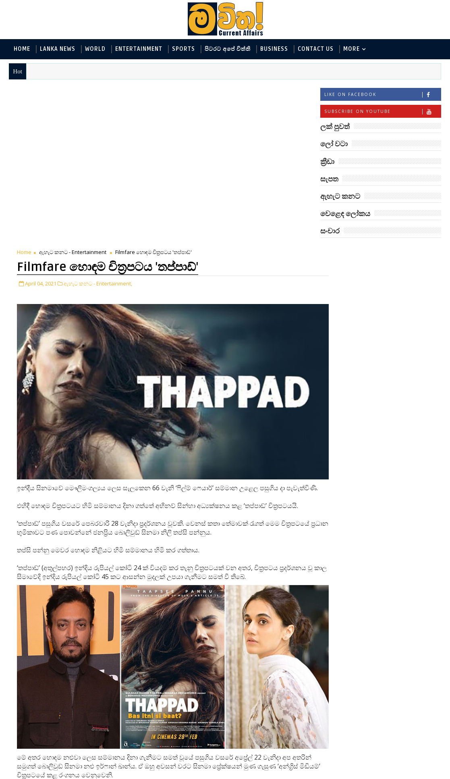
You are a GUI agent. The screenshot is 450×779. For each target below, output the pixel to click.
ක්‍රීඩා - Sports (342, 335)
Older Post (280, 754)
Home (22, 49)
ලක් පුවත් (380, 250)
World (95, 49)
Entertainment (138, 49)
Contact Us (316, 49)
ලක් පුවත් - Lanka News (355, 282)
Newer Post (34, 754)
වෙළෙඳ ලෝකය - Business (359, 349)
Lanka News (57, 49)
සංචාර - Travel (391, 362)
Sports (183, 49)
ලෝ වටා (421, 250)
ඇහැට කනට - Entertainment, (98, 121)
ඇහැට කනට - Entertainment (72, 90)
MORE (351, 49)
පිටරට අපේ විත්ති (228, 49)
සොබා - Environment (399, 335)
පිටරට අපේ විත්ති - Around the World (374, 322)
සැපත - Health (343, 362)
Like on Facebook (382, 95)
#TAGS (340, 250)
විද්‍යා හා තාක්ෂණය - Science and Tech (374, 309)
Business (274, 49)
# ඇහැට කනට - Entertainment (72, 682)
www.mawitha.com (101, 774)
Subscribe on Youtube (382, 112)
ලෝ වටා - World (346, 269)
